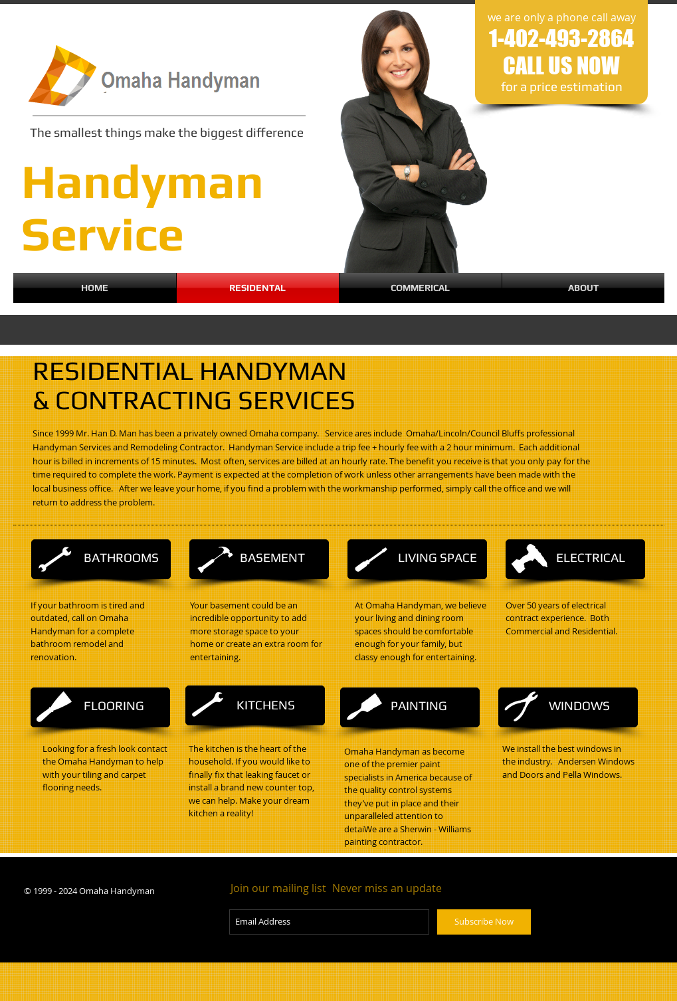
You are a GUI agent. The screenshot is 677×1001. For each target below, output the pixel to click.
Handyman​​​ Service (142, 207)
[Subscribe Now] (484, 922)
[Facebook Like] (64, 937)
